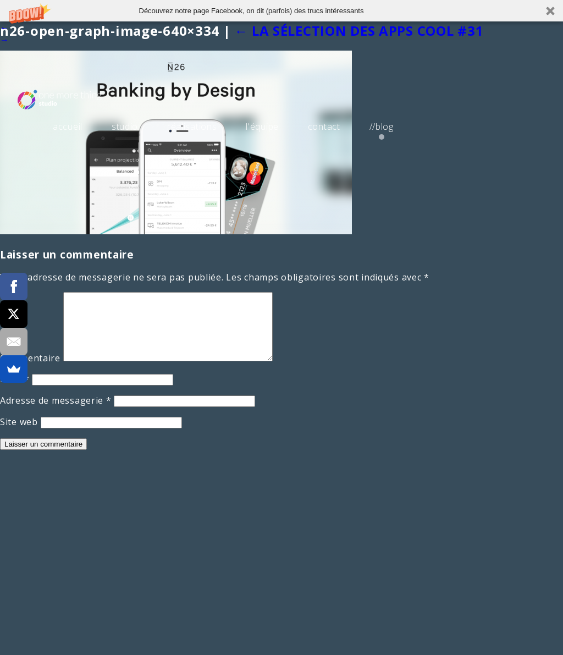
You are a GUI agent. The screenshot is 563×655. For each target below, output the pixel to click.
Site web (19, 435)
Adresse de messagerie (56, 414)
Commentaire (30, 371)
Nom (15, 392)
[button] (281, 10)
